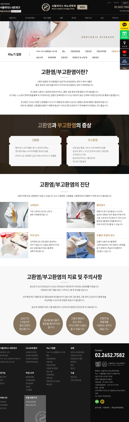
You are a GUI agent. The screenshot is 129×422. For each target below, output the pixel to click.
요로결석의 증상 (31, 352)
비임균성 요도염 (76, 355)
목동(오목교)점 (31, 405)
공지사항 (98, 408)
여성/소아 (88, 18)
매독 (72, 365)
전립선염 (88, 51)
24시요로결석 (30, 18)
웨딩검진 (95, 58)
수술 (101, 18)
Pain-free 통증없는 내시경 (46, 51)
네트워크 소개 (4, 352)
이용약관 (106, 408)
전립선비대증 (101, 51)
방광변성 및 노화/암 (79, 58)
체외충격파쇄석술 (32, 362)
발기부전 (3, 377)
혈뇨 (63, 51)
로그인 (109, 2)
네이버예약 (4, 405)
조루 (1, 380)
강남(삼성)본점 (31, 402)
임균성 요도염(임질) (77, 352)
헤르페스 (74, 362)
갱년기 (2, 383)
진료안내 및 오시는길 (7, 362)
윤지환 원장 (4, 355)
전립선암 (64, 58)
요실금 (28, 387)
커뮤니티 (115, 18)
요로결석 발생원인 (32, 355)
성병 (61, 18)
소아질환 (29, 390)
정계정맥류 (52, 58)
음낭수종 (39, 58)
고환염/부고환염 (117, 51)
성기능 (74, 18)
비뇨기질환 (47, 18)
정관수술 (74, 377)
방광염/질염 (30, 377)
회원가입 (116, 2)
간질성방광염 (75, 51)
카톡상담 (3, 402)
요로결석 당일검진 (32, 359)
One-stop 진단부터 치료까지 (10, 359)
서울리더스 (12, 18)
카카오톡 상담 (124, 11)
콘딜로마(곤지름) (76, 359)
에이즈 (73, 368)
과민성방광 (29, 383)
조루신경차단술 (76, 380)
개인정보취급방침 (117, 408)
